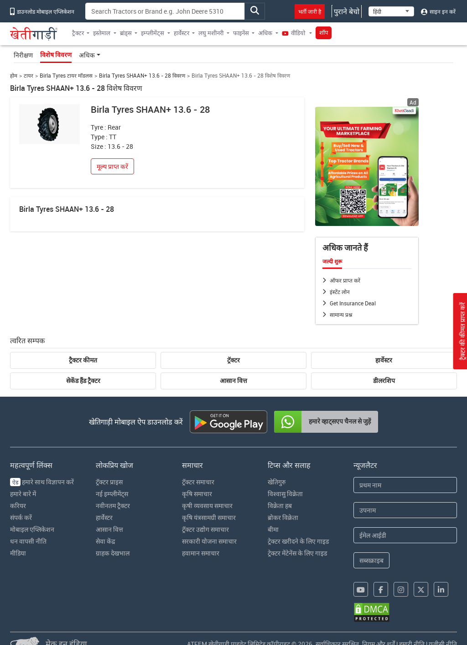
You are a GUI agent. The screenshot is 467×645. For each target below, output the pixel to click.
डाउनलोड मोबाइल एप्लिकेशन (42, 11)
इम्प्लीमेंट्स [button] (152, 33)
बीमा (273, 529)
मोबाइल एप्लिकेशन (32, 529)
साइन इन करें (438, 11)
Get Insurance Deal (353, 303)
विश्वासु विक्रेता (285, 493)
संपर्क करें (21, 517)
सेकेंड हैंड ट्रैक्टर (83, 380)
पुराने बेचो (347, 11)
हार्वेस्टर (383, 360)
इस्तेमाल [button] (101, 33)
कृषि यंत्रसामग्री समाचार (209, 517)
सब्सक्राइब (371, 560)
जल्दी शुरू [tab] (332, 261)
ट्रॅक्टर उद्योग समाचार (205, 529)
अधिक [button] (265, 33)
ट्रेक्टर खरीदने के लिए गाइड (298, 541)
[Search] (165, 11)
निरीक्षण (23, 55)
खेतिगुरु (276, 481)
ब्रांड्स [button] (126, 33)
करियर (18, 505)
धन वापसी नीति (28, 541)
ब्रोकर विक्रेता (283, 517)
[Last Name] (405, 510)
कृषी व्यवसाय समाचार (207, 505)
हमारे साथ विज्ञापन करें (42, 481)
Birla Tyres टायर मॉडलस (66, 75)
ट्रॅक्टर (233, 360)
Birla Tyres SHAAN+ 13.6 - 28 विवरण (142, 75)
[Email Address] (405, 535)
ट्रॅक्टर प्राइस (109, 481)
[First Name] (405, 485)
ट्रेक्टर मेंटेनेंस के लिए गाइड (297, 553)
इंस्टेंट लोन (340, 291)
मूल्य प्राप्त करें (112, 166)
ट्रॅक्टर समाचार (198, 481)
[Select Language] (391, 11)
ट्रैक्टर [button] (78, 33)
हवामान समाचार (200, 553)
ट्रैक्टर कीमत (83, 360)
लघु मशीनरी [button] (210, 33)
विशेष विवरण (56, 54)
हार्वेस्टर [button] (181, 33)
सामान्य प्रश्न (341, 314)
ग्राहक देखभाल (113, 553)
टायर (28, 75)
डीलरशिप (384, 380)
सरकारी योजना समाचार (209, 541)
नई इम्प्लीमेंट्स (112, 493)
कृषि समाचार (197, 493)
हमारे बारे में (23, 493)
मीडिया (18, 553)
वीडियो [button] (294, 33)
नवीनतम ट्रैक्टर (113, 505)
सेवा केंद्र (105, 541)
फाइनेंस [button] (241, 33)
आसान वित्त (233, 380)
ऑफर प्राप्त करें (345, 280)
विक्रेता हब (280, 505)
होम (13, 75)
